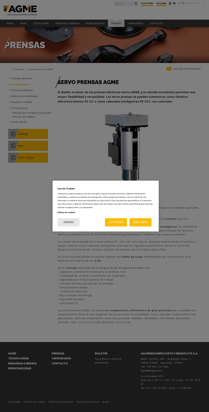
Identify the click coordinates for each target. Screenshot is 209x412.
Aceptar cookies (116, 222)
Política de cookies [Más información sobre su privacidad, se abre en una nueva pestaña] (66, 212)
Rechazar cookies (140, 222)
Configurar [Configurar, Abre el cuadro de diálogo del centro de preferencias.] (68, 222)
